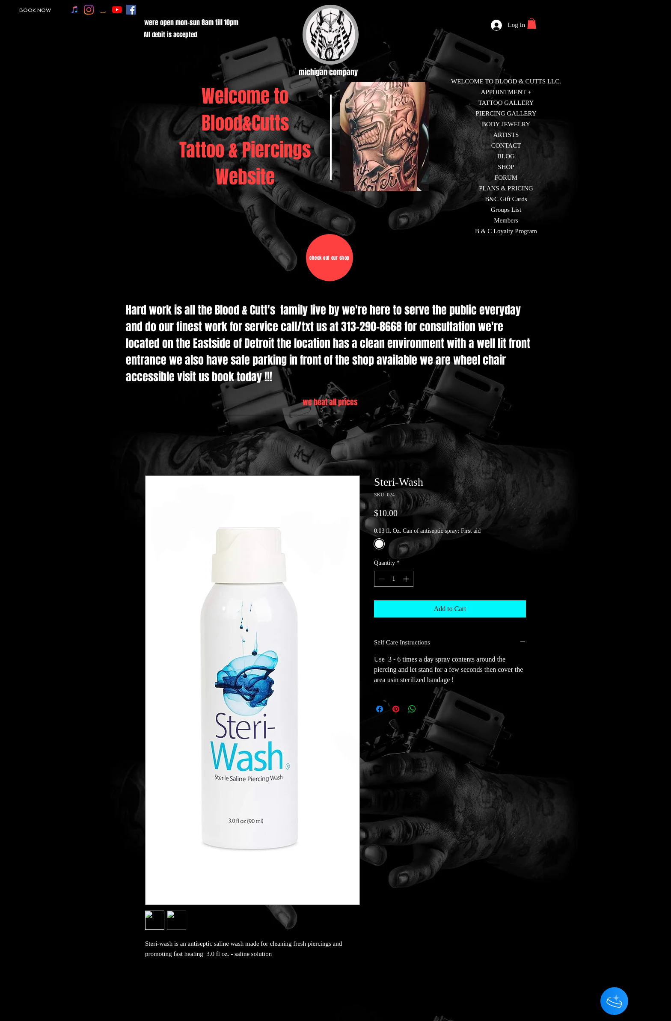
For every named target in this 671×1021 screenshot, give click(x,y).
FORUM (506, 177)
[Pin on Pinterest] (396, 709)
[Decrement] (380, 578)
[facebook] (131, 10)
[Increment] (406, 578)
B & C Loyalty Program (506, 231)
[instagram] (89, 10)
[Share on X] (428, 709)
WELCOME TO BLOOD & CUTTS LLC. (506, 81)
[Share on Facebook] (379, 709)
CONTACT (506, 145)
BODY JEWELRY (506, 124)
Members (506, 220)
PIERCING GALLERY (505, 113)
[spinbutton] (393, 578)
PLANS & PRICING (506, 188)
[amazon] (103, 10)
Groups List (506, 209)
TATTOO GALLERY (506, 102)
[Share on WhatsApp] (412, 709)
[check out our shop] (329, 257)
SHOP (506, 166)
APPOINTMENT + (506, 92)
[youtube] (117, 10)
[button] (531, 23)
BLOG (506, 156)
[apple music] (75, 10)
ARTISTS (506, 134)
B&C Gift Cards (506, 199)
